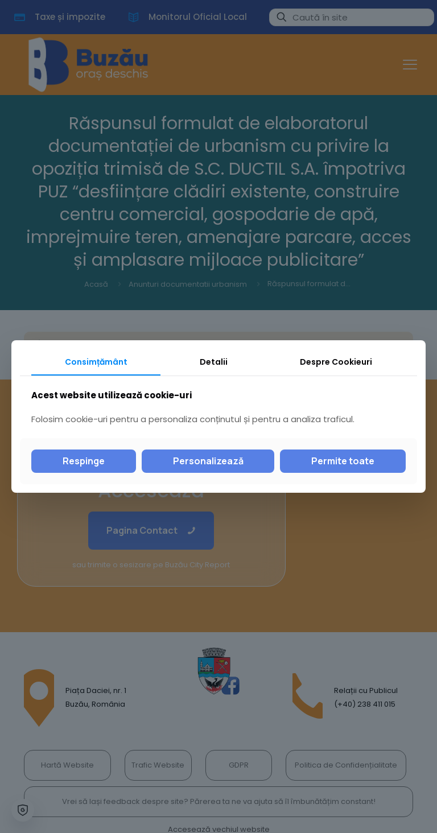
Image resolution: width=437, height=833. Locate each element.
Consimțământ (96, 362)
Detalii (214, 362)
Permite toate (342, 461)
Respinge (84, 461)
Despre (336, 362)
